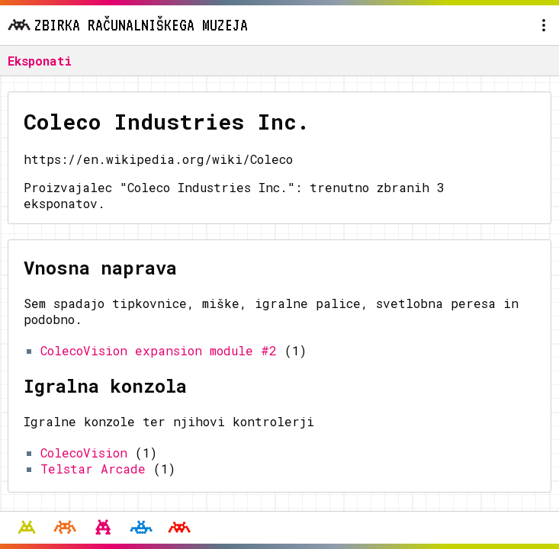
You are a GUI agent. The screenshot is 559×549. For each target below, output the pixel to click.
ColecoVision (83, 453)
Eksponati (40, 61)
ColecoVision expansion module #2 (158, 350)
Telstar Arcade (93, 469)
